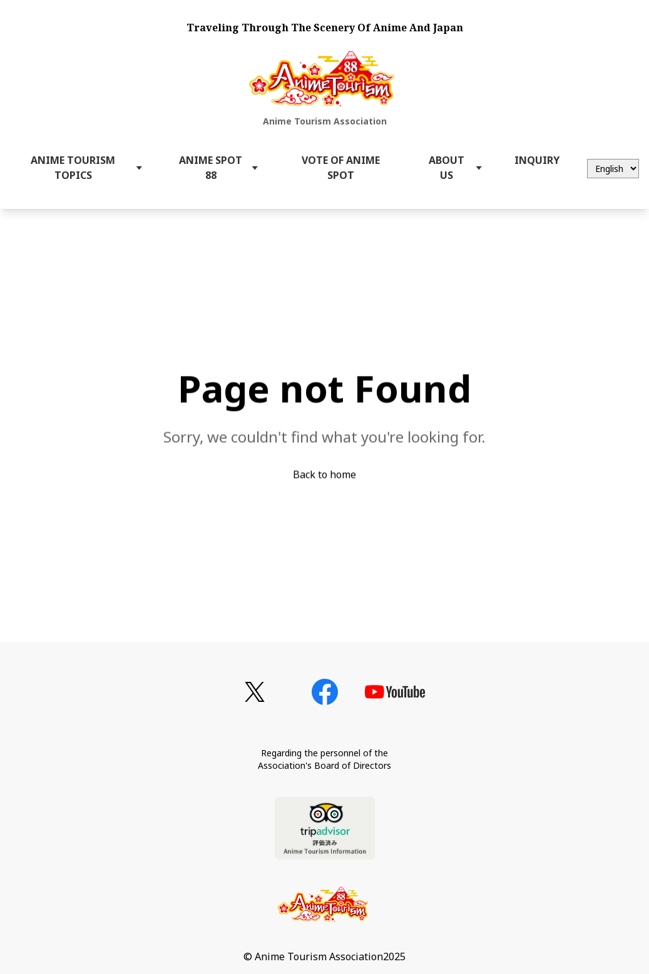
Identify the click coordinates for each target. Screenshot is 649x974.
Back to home (324, 476)
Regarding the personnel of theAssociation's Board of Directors (324, 759)
